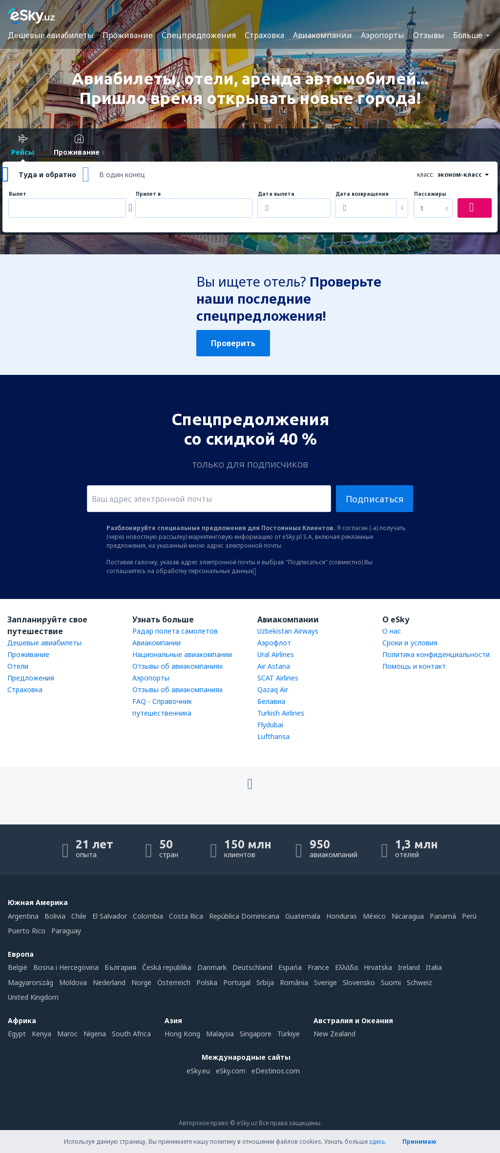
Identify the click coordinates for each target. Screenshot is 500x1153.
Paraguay (66, 930)
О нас (391, 631)
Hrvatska (378, 967)
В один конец (122, 174)
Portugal (236, 982)
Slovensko (359, 982)
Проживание (128, 35)
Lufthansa (273, 736)
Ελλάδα (346, 967)
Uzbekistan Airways (287, 631)
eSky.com (231, 1070)
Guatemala (302, 916)
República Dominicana (244, 916)
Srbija (265, 982)
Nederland (109, 982)
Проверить (233, 343)
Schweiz (419, 982)
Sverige (325, 982)
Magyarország (30, 982)
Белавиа (271, 701)
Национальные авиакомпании (182, 654)
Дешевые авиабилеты (51, 35)
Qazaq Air (272, 689)
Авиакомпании (322, 35)
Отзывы (428, 35)
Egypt (17, 1033)
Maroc (67, 1033)
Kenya (41, 1033)
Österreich (173, 982)
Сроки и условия (410, 642)
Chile (78, 916)
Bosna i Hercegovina (66, 967)
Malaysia (220, 1033)
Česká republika (166, 967)
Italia (434, 967)
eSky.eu (198, 1070)
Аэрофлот (274, 642)
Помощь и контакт (414, 666)
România (294, 982)
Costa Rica (186, 916)
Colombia (148, 916)
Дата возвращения (362, 194)
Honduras (341, 916)
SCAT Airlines (277, 677)
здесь (377, 1141)
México (374, 916)
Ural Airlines (275, 654)
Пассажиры (430, 194)
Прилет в (148, 194)
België (17, 967)
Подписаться (374, 499)
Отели (17, 666)
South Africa (131, 1033)
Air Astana (273, 666)
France (318, 967)
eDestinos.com (275, 1070)
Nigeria (94, 1033)
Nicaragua (408, 916)
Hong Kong (182, 1033)
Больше (467, 35)
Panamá (443, 916)
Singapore (255, 1033)
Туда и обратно (47, 174)
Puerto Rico (26, 930)
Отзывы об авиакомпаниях (177, 666)
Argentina (23, 916)
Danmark (212, 967)
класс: (425, 174)
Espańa (290, 967)
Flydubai (270, 724)
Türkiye (288, 1033)
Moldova (73, 982)
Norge (141, 982)
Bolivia (54, 916)
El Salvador (109, 916)
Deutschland (252, 967)
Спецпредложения (199, 35)
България (120, 967)
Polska (206, 982)
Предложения (30, 677)
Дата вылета (276, 194)
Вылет (17, 194)
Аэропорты (382, 35)
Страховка (264, 35)
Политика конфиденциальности (436, 654)
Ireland (409, 967)
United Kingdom (33, 997)
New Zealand (334, 1033)
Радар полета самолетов (175, 631)
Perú (469, 916)
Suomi (391, 982)
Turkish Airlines (280, 713)
